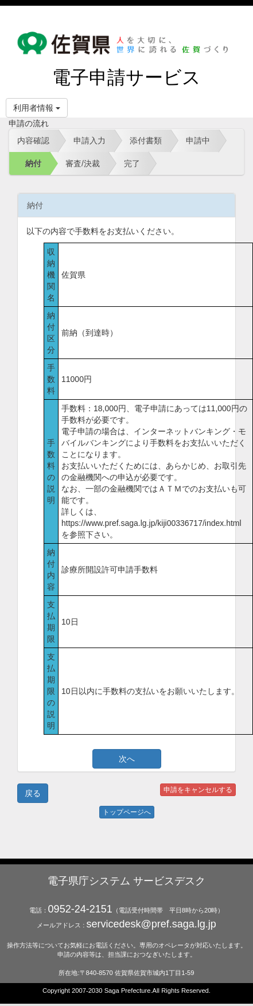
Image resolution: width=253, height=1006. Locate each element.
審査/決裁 (82, 163)
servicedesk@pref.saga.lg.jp (151, 924)
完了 (132, 163)
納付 (33, 163)
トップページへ (127, 812)
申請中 (198, 140)
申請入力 (89, 140)
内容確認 (33, 140)
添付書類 (146, 140)
